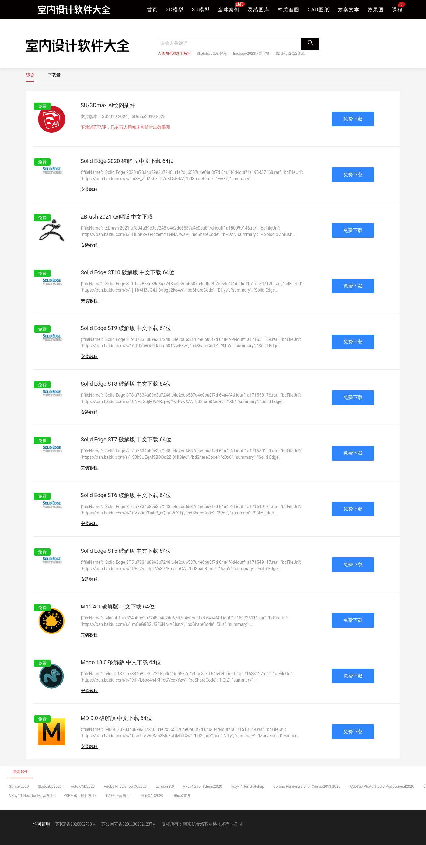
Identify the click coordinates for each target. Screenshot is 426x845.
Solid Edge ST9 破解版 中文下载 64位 (126, 328)
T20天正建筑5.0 (118, 796)
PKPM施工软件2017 (80, 796)
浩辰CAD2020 (152, 796)
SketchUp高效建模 (212, 53)
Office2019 (181, 796)
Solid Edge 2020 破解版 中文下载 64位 (127, 161)
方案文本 (349, 9)
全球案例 (229, 8)
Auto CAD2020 (83, 786)
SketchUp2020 (50, 786)
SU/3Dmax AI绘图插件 (108, 105)
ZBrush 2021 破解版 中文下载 (117, 216)
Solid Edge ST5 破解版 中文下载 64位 (126, 551)
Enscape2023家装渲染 (251, 53)
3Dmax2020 (19, 786)
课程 (397, 8)
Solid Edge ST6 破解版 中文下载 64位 (126, 495)
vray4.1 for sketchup (247, 786)
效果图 (376, 9)
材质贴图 (288, 9)
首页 (152, 9)
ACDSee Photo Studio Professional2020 (382, 786)
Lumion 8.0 (165, 786)
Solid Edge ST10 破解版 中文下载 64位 (127, 272)
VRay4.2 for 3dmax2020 (202, 786)
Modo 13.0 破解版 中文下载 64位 (121, 662)
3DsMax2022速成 (290, 53)
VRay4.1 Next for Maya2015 (31, 796)
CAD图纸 (318, 9)
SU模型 (201, 9)
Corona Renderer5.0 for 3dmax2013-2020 (306, 786)
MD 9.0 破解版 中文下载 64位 (116, 718)
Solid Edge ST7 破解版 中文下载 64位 (126, 439)
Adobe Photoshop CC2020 (125, 786)
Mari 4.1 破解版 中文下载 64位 (118, 606)
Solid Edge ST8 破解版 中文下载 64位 (126, 383)
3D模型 (175, 9)
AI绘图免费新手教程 (174, 53)
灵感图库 (259, 9)
